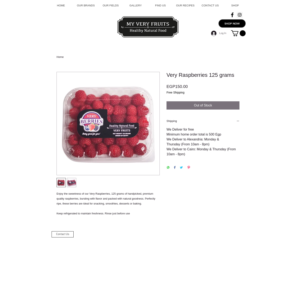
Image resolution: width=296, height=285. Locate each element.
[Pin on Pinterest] (188, 168)
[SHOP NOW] (232, 23)
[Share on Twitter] (181, 168)
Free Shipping (175, 92)
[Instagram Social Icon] (240, 15)
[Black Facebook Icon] (232, 15)
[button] (238, 33)
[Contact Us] (63, 234)
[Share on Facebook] (175, 168)
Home (60, 56)
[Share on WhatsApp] (168, 168)
